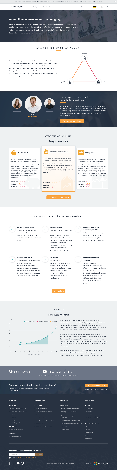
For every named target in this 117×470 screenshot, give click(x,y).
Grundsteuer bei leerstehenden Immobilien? (69, 412)
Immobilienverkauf (40, 418)
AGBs (87, 435)
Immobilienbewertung (41, 424)
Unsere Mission (90, 408)
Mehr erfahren (58, 291)
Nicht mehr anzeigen (97, 1)
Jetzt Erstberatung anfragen (72, 121)
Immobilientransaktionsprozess (44, 427)
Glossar (88, 430)
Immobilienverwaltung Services (44, 411)
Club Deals (13, 417)
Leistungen (89, 411)
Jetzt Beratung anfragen (96, 385)
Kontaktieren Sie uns (91, 420)
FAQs (87, 427)
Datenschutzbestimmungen (28, 457)
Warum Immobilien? (15, 436)
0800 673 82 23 (87, 7)
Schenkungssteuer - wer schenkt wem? (70, 420)
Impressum (89, 438)
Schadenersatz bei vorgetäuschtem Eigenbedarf (70, 416)
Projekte (12, 414)
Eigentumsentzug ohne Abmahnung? (70, 408)
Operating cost (64, 426)
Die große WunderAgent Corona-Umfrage (71, 423)
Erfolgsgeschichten (15, 420)
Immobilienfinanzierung (16, 430)
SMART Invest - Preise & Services (18, 411)
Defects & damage (65, 429)
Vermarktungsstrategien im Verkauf (44, 421)
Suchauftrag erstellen (15, 423)
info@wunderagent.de (60, 372)
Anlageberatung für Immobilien (18, 408)
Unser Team (89, 414)
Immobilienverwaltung (41, 408)
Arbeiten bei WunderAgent (93, 417)
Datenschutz (89, 432)
